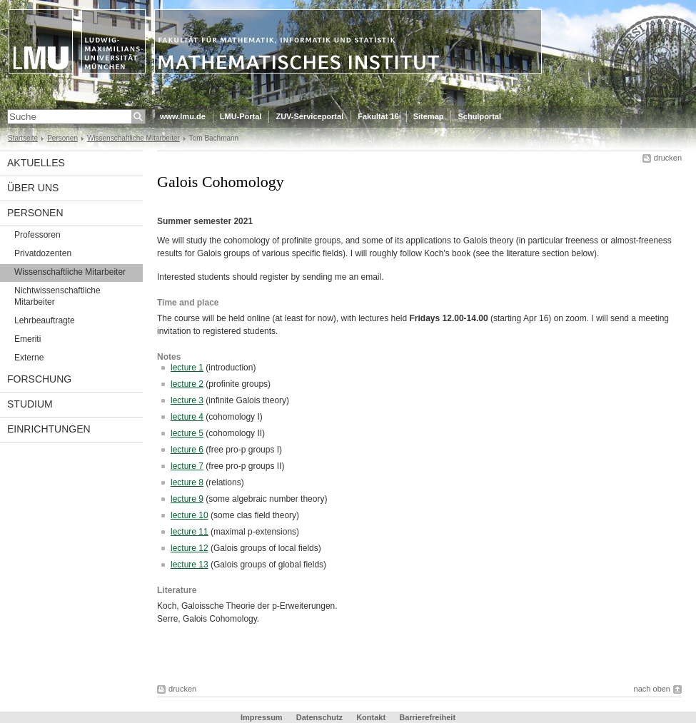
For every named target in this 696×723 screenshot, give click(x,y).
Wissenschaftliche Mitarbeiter (133, 138)
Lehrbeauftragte (44, 320)
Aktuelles (36, 162)
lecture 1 (187, 368)
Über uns (33, 187)
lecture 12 (189, 548)
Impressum (262, 717)
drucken (668, 157)
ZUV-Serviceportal (309, 116)
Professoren (37, 235)
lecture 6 (187, 450)
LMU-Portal (241, 116)
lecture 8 (187, 482)
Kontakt (370, 717)
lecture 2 (187, 384)
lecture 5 (187, 433)
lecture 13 (189, 565)
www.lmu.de (183, 116)
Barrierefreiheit (427, 717)
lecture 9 (187, 499)
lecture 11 (189, 532)
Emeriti (27, 339)
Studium (30, 404)
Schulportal (479, 116)
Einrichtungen (49, 429)
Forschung (39, 379)
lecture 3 (187, 400)
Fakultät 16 (378, 116)
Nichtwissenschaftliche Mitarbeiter (57, 296)
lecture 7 (187, 466)
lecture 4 (187, 417)
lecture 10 (189, 515)
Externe (29, 358)
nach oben (652, 688)
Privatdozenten (42, 253)
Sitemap (428, 116)
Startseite (23, 138)
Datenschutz (319, 717)
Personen (62, 138)
